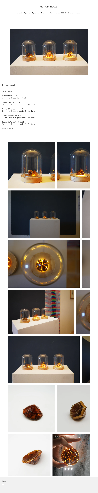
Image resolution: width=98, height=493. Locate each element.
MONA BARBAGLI (49, 6)
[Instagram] (3, 485)
